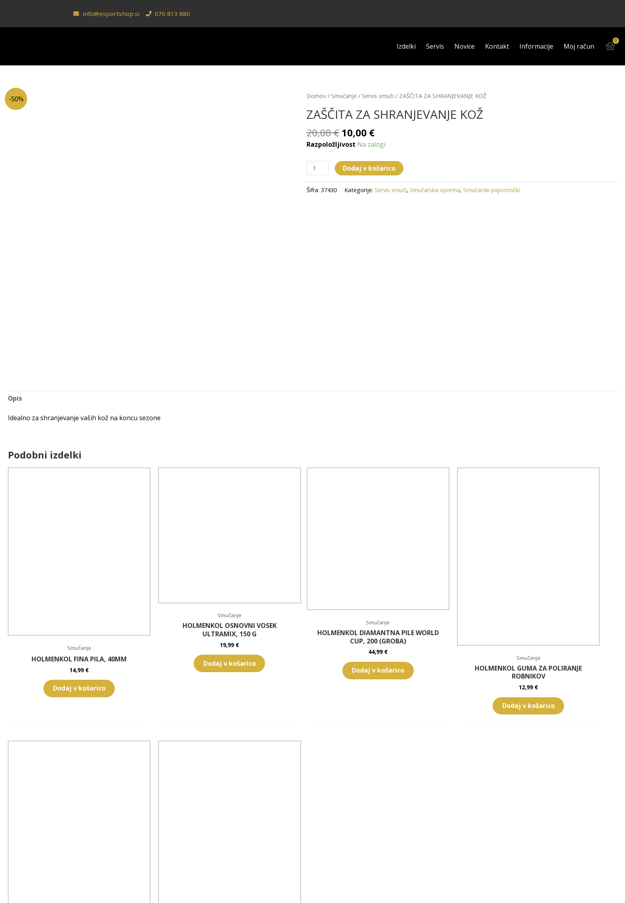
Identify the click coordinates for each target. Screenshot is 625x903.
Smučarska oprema (435, 190)
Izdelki (406, 46)
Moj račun (579, 46)
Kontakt (497, 46)
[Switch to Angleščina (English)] (337, 882)
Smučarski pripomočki (492, 190)
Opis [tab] (15, 398)
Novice (464, 46)
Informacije (536, 46)
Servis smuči (378, 96)
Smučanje (344, 96)
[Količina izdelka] (318, 168)
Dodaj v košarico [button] (55, 646)
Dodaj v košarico (370, 168)
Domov (316, 96)
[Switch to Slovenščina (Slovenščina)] (275, 882)
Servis (435, 46)
